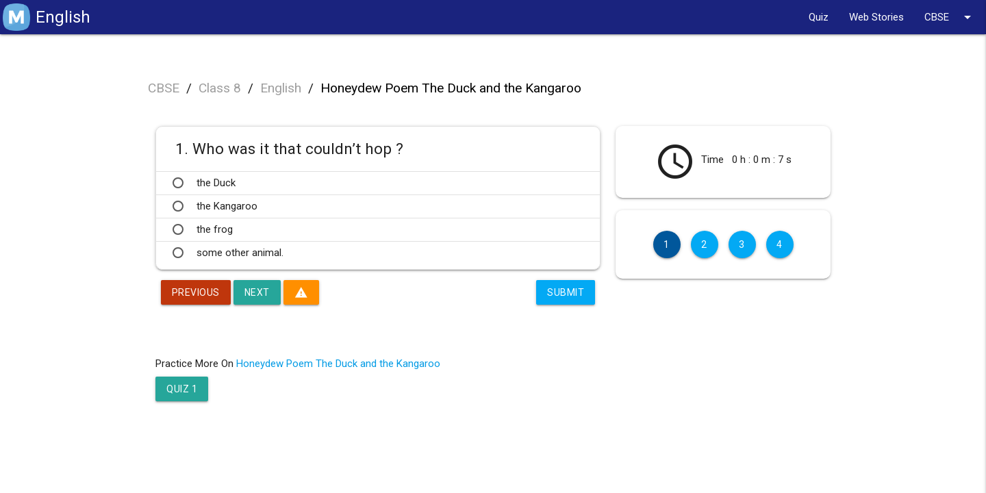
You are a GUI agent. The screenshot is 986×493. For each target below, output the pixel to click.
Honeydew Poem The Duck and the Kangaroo (450, 88)
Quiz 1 (181, 388)
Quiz (819, 17)
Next (257, 292)
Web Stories (876, 17)
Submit (565, 292)
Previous (196, 292)
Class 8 (220, 88)
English (280, 88)
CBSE (950, 17)
